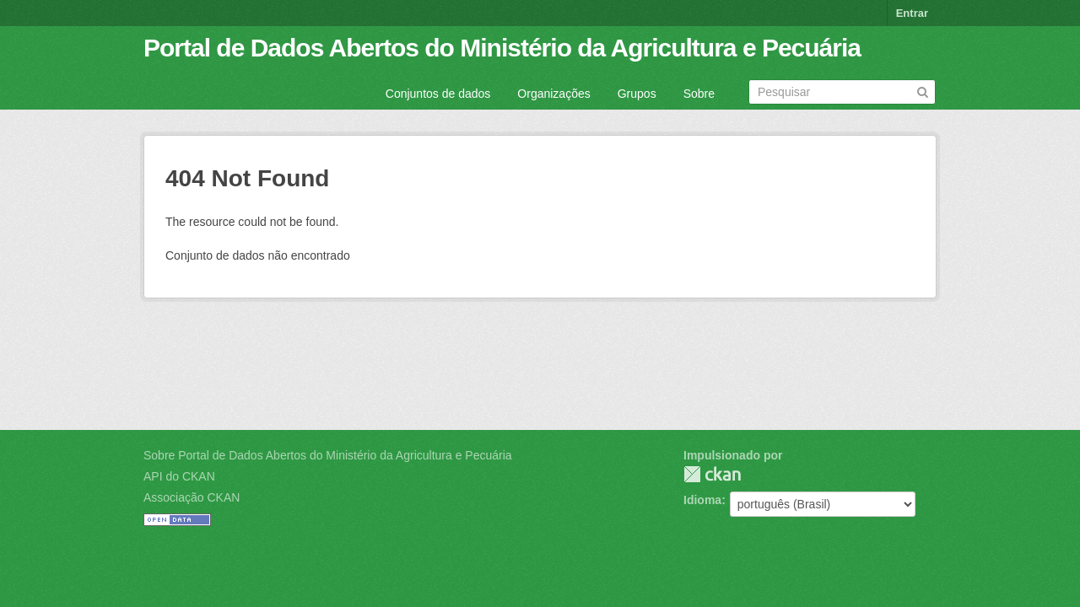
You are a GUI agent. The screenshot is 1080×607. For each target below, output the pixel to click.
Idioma (702, 500)
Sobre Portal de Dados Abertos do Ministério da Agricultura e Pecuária (327, 455)
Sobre (699, 93)
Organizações (553, 93)
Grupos (637, 93)
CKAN (712, 474)
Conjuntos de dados (438, 93)
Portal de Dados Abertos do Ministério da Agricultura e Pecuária (502, 48)
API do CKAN (179, 476)
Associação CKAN (191, 497)
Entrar (912, 13)
